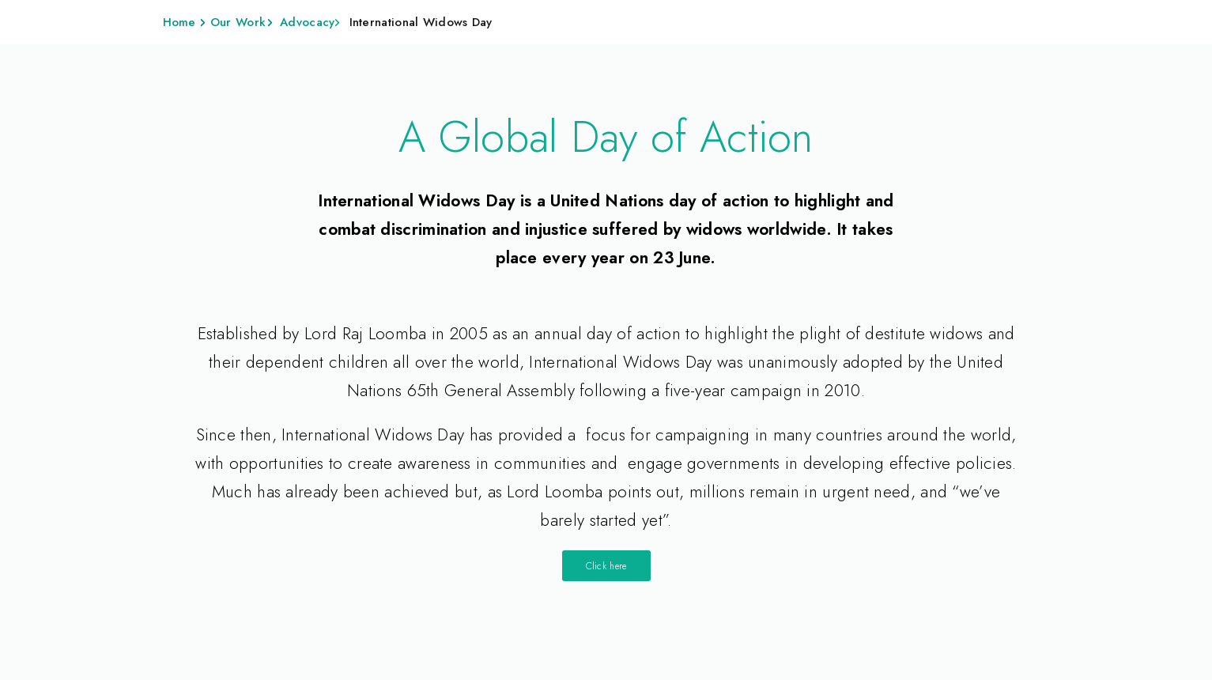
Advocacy (307, 22)
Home (179, 22)
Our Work (238, 22)
